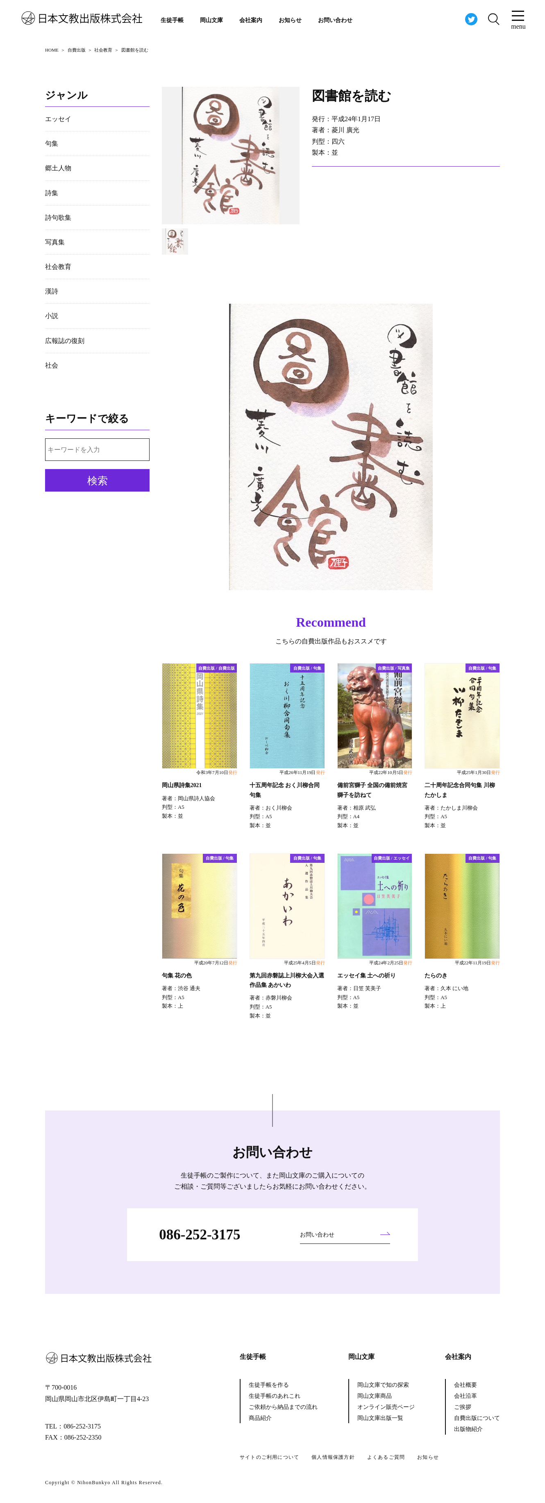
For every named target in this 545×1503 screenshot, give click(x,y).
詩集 (51, 193)
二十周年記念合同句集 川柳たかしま (460, 790)
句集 (51, 143)
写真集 (55, 242)
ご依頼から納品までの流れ (283, 1407)
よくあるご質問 (386, 1457)
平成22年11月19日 (477, 962)
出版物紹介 (468, 1429)
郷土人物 (58, 168)
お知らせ (290, 20)
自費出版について (477, 1418)
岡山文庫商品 (374, 1396)
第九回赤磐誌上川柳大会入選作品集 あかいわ (287, 980)
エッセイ (58, 118)
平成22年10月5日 (390, 772)
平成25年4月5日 (304, 962)
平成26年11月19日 (302, 772)
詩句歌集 (58, 217)
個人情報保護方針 (333, 1457)
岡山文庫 (211, 20)
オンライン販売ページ (386, 1407)
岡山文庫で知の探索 (383, 1385)
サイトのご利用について (269, 1457)
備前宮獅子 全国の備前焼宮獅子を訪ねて (372, 790)
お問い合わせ (335, 20)
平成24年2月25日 (390, 962)
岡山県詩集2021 (182, 785)
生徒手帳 (172, 20)
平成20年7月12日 (215, 962)
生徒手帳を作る (269, 1385)
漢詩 (51, 291)
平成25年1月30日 (478, 772)
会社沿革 (465, 1396)
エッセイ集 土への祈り (366, 976)
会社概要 (465, 1385)
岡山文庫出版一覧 (380, 1418)
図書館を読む (351, 95)
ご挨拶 (462, 1407)
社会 (51, 365)
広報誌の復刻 (64, 340)
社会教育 (58, 266)
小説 (51, 315)
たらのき (436, 976)
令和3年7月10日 (216, 772)
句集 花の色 (177, 976)
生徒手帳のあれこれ (274, 1396)
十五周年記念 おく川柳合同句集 (285, 790)
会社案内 (250, 20)
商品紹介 (260, 1418)
